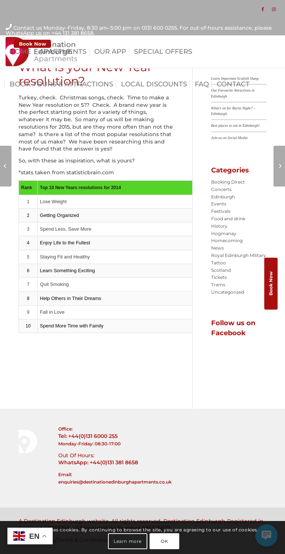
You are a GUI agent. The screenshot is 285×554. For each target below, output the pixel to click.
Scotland (221, 270)
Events (218, 204)
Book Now (32, 44)
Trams (218, 284)
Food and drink (228, 218)
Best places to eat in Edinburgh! (235, 125)
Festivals (220, 211)
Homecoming (227, 240)
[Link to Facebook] (262, 9)
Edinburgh (223, 196)
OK (164, 541)
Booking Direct (228, 182)
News (217, 248)
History (219, 226)
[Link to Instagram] (273, 9)
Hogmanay (223, 233)
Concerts (221, 189)
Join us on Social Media (229, 138)
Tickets (219, 277)
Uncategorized (227, 292)
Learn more (128, 541)
